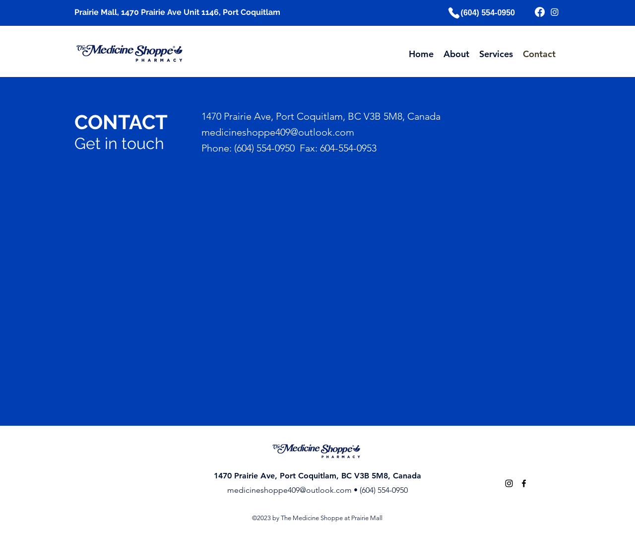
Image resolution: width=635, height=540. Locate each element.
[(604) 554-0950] (480, 12)
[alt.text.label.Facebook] (524, 483)
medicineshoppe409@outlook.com (289, 490)
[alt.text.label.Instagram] (509, 483)
